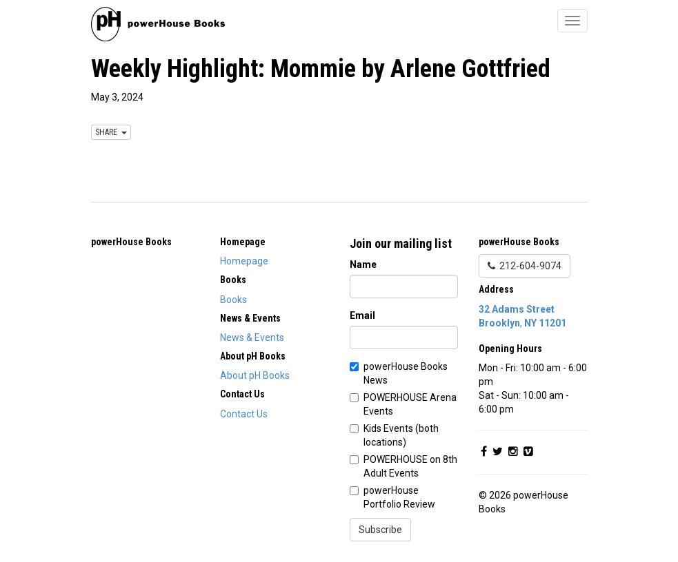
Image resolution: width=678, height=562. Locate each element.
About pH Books (255, 375)
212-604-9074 (524, 265)
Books (233, 299)
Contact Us (244, 413)
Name (363, 264)
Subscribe (380, 529)
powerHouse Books (131, 241)
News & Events (252, 337)
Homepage (244, 261)
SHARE (111, 132)
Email (362, 315)
